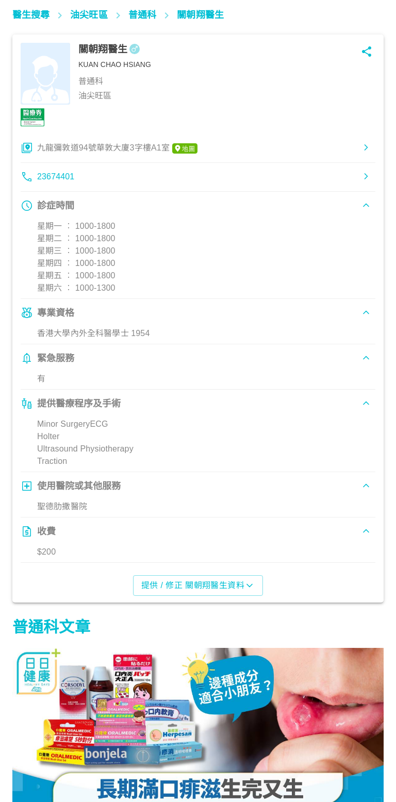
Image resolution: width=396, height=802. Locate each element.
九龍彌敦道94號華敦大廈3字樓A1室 (117, 148)
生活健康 (33, 757)
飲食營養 (167, 757)
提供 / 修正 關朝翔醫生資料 (198, 585)
